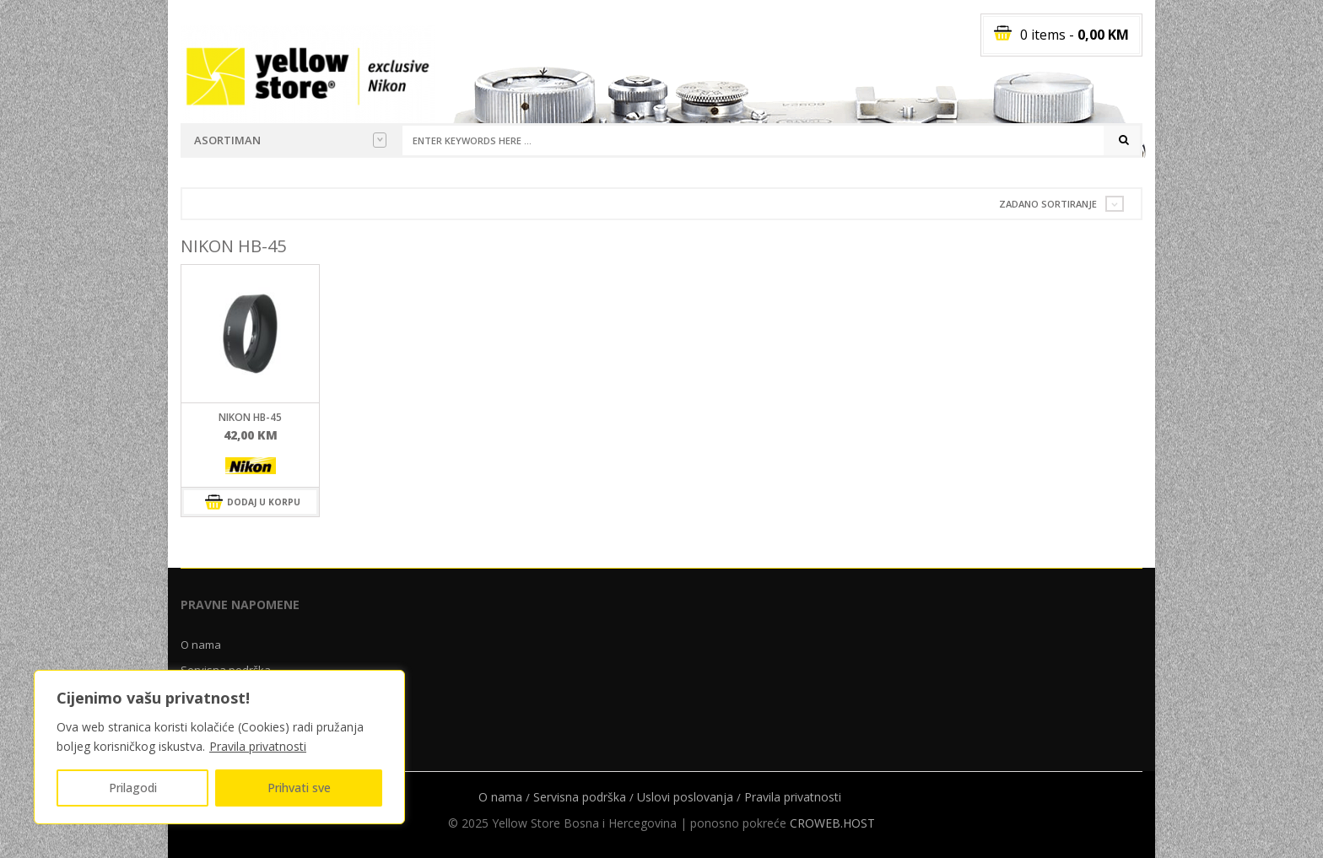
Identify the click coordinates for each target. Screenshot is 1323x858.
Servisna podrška (579, 797)
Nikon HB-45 (250, 417)
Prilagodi (133, 788)
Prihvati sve (299, 788)
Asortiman (290, 140)
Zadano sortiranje (1048, 203)
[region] (219, 747)
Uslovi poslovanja (685, 797)
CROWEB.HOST (832, 823)
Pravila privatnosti (257, 746)
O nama (201, 644)
